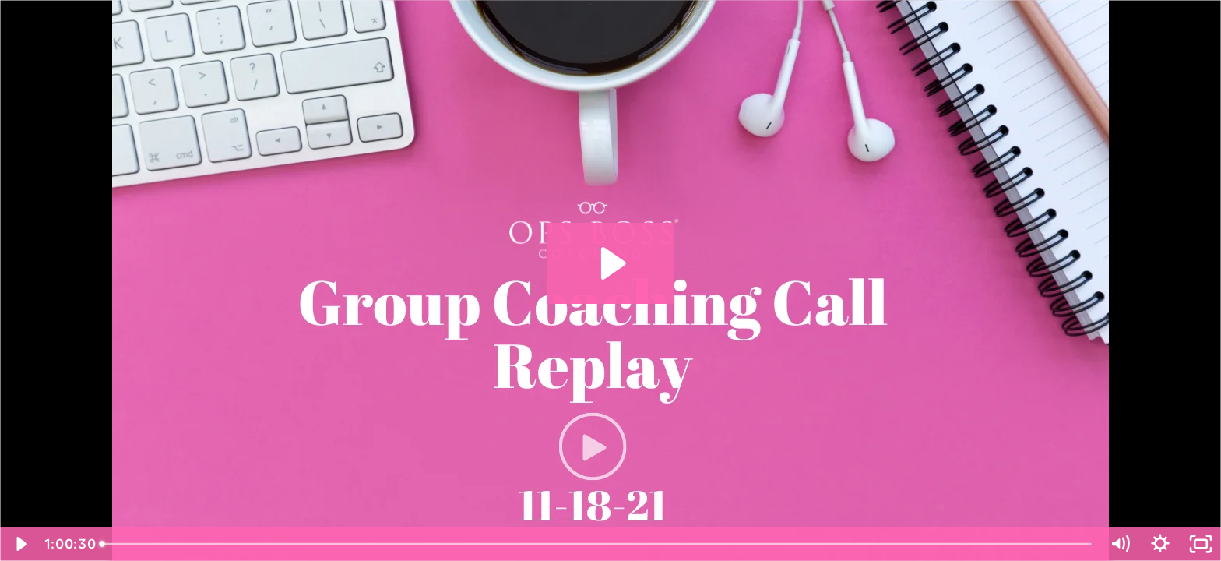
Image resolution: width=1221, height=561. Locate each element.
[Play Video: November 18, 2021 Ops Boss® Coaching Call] (610, 263)
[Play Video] (20, 544)
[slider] (597, 544)
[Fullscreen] (1201, 544)
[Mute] (1120, 544)
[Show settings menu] (1160, 544)
